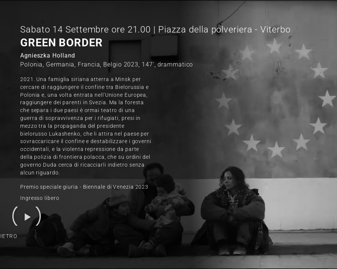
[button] (27, 216)
